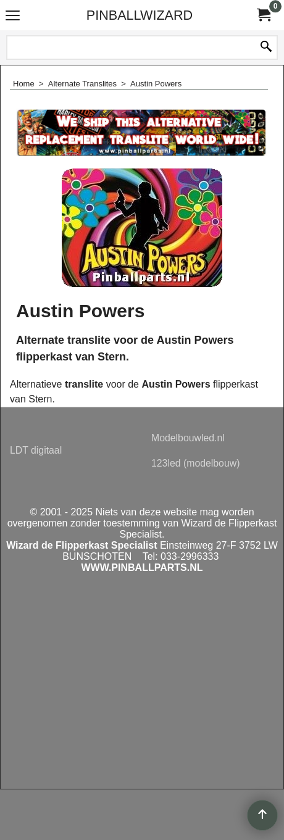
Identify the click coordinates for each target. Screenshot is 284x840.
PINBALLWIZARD (139, 15)
